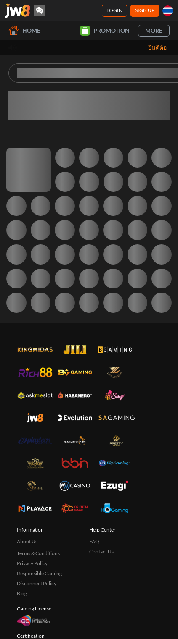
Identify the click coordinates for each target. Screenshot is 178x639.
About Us (27, 541)
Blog (22, 593)
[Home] (17, 10)
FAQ (94, 541)
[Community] (39, 10)
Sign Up (144, 10)
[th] (167, 10)
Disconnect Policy (36, 583)
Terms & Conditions (38, 553)
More (153, 30)
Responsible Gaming (39, 573)
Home (24, 30)
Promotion (105, 31)
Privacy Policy (32, 563)
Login (114, 10)
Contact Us (101, 551)
